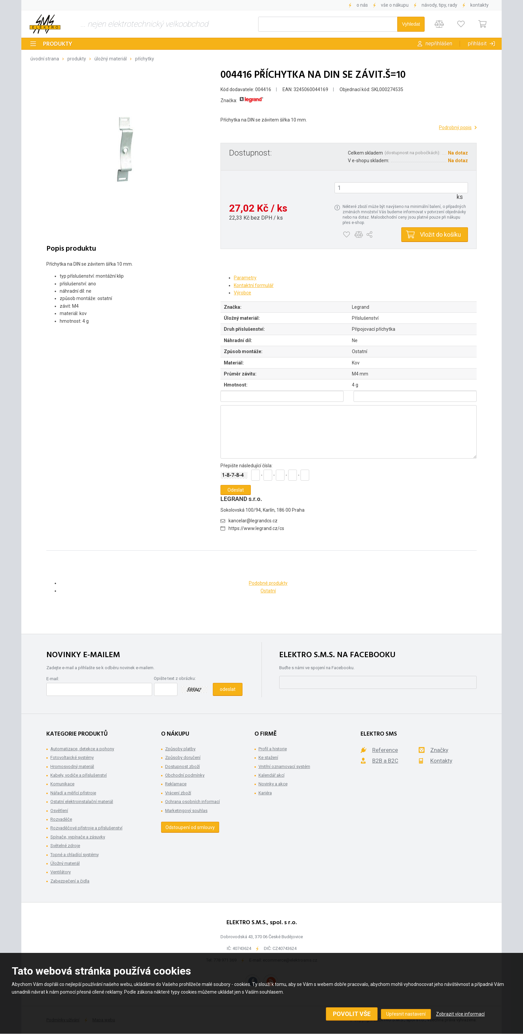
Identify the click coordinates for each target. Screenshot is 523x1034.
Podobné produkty (268, 583)
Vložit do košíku (440, 234)
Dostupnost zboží (182, 766)
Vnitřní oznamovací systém (284, 766)
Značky (439, 750)
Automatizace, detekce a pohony (82, 748)
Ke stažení (268, 757)
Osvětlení (59, 810)
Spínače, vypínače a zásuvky (77, 836)
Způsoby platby (180, 748)
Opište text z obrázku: (175, 678)
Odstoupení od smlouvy (190, 827)
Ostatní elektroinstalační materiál (81, 801)
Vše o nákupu (395, 5)
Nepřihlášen (439, 43)
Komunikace (62, 783)
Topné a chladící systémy (74, 854)
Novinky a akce (273, 783)
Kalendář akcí (271, 775)
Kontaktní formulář (254, 285)
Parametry (245, 277)
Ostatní (268, 590)
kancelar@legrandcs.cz (253, 520)
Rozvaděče (61, 819)
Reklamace (175, 783)
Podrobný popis (455, 127)
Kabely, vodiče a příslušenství (78, 775)
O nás (362, 5)
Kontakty (479, 5)
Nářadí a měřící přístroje (73, 792)
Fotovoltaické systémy (72, 757)
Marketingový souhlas (186, 810)
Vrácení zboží (178, 792)
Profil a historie (272, 748)
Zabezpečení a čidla (69, 880)
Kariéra (265, 792)
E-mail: (52, 678)
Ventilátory (60, 871)
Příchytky (144, 58)
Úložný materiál (110, 58)
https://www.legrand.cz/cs (256, 528)
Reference (385, 750)
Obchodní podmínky (184, 775)
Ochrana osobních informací (192, 801)
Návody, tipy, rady (439, 5)
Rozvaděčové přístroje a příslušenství (86, 827)
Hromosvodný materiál (72, 766)
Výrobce (242, 292)
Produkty (57, 44)
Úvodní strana (44, 58)
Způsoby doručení (182, 757)
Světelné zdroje (65, 845)
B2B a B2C (385, 760)
